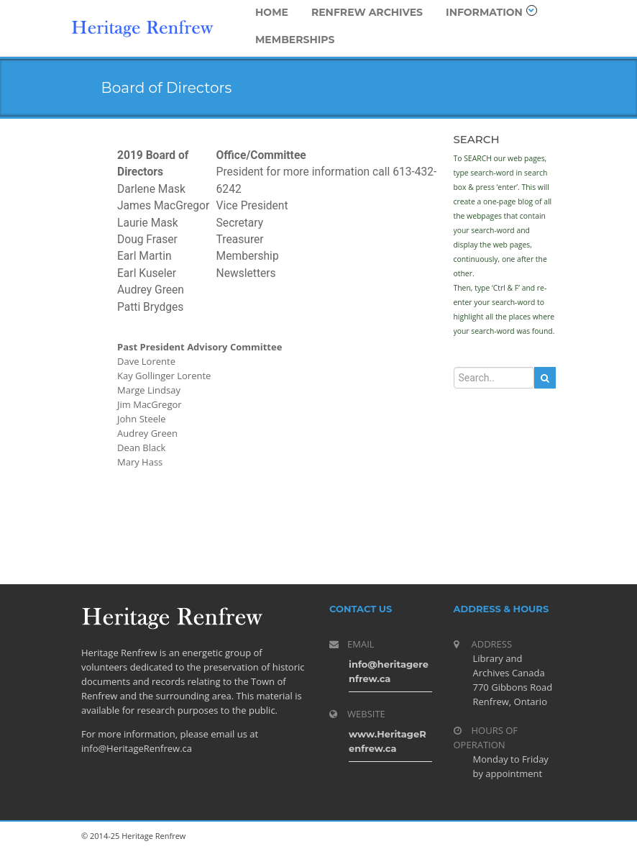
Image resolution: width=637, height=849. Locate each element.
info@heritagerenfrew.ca (389, 671)
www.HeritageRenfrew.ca (387, 741)
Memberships (295, 39)
